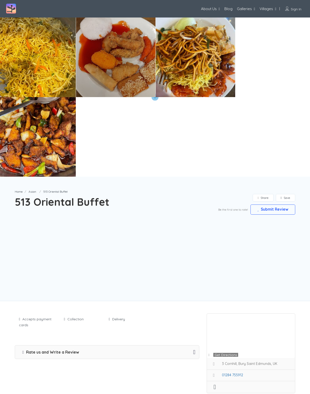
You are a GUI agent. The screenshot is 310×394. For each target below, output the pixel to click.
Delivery (117, 239)
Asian (32, 112)
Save (285, 118)
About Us (209, 8)
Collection (74, 239)
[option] (115, 57)
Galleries (244, 8)
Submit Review (272, 129)
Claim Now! (263, 327)
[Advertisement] (155, 171)
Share (263, 118)
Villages (266, 8)
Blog (228, 8)
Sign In (296, 9)
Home (19, 112)
